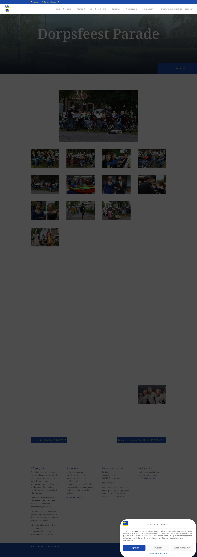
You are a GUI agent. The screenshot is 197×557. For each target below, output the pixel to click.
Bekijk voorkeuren (182, 547)
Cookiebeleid (152, 553)
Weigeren (158, 547)
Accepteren (134, 547)
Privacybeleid (162, 553)
